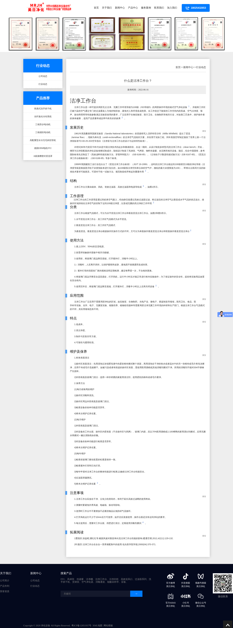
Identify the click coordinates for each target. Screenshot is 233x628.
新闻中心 (120, 7)
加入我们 (172, 7)
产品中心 (133, 7)
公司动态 (43, 76)
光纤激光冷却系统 (43, 116)
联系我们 (159, 7)
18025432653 (195, 8)
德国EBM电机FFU (43, 148)
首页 (96, 7)
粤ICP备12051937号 (81, 625)
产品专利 (4, 586)
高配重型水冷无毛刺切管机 (43, 140)
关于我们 (107, 7)
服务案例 (146, 7)
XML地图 (97, 625)
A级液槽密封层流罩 (42, 156)
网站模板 (108, 625)
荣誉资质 (4, 591)
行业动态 (43, 84)
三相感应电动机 (42, 132)
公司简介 (4, 580)
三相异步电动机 (42, 124)
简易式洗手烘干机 (43, 108)
